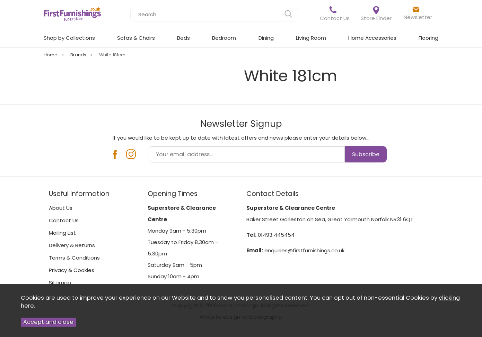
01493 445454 (276, 234)
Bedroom (224, 37)
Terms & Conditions (74, 257)
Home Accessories (372, 37)
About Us (60, 208)
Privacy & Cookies (71, 270)
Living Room (311, 37)
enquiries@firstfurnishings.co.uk (304, 250)
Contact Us (335, 14)
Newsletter (418, 13)
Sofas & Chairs (136, 37)
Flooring (428, 37)
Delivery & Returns (72, 245)
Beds (183, 37)
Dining (266, 37)
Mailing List (62, 232)
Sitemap (60, 282)
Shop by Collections (69, 37)
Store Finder (376, 14)
